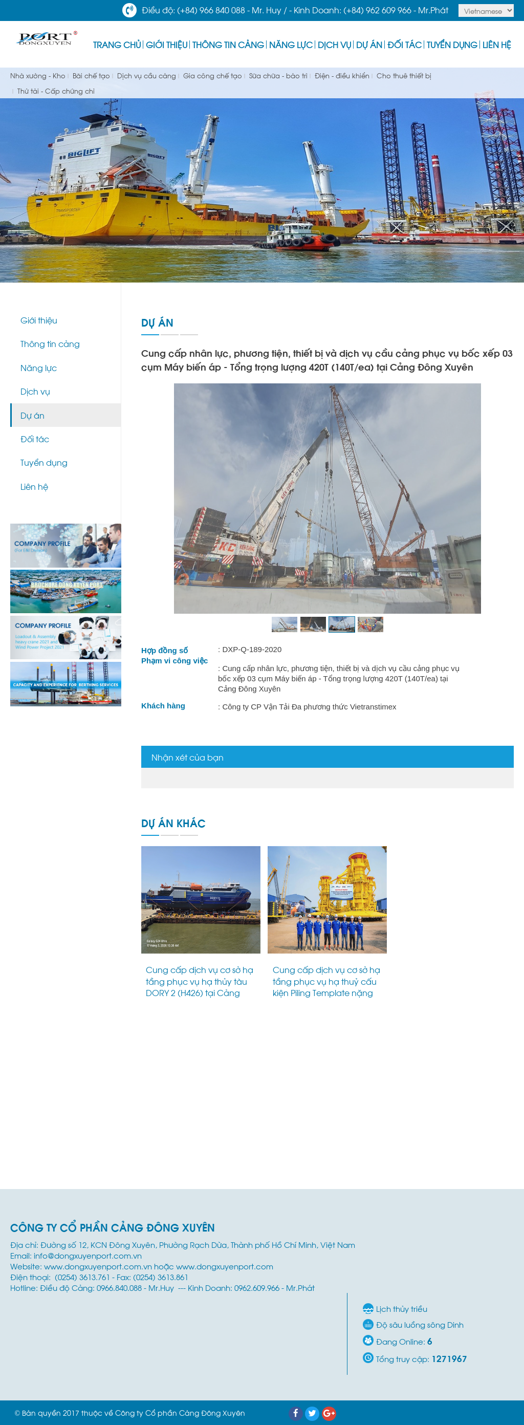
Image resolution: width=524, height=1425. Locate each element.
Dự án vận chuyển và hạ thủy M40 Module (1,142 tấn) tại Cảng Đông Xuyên (451, 980)
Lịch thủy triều (401, 1308)
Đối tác (404, 44)
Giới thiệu (166, 44)
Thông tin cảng (228, 44)
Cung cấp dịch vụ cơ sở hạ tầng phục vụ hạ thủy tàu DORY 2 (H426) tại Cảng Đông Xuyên (199, 986)
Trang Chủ (117, 44)
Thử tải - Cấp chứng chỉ (55, 90)
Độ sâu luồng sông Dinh (420, 1324)
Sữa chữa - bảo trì (277, 75)
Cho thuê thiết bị (403, 75)
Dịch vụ (334, 44)
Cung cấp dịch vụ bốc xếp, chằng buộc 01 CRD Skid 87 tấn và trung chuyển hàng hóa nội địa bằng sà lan (327, 1150)
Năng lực (291, 44)
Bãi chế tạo (90, 75)
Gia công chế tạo (211, 75)
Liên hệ (497, 44)
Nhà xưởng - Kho (38, 75)
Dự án (369, 44)
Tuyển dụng (452, 44)
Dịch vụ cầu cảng (145, 75)
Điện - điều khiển (341, 75)
